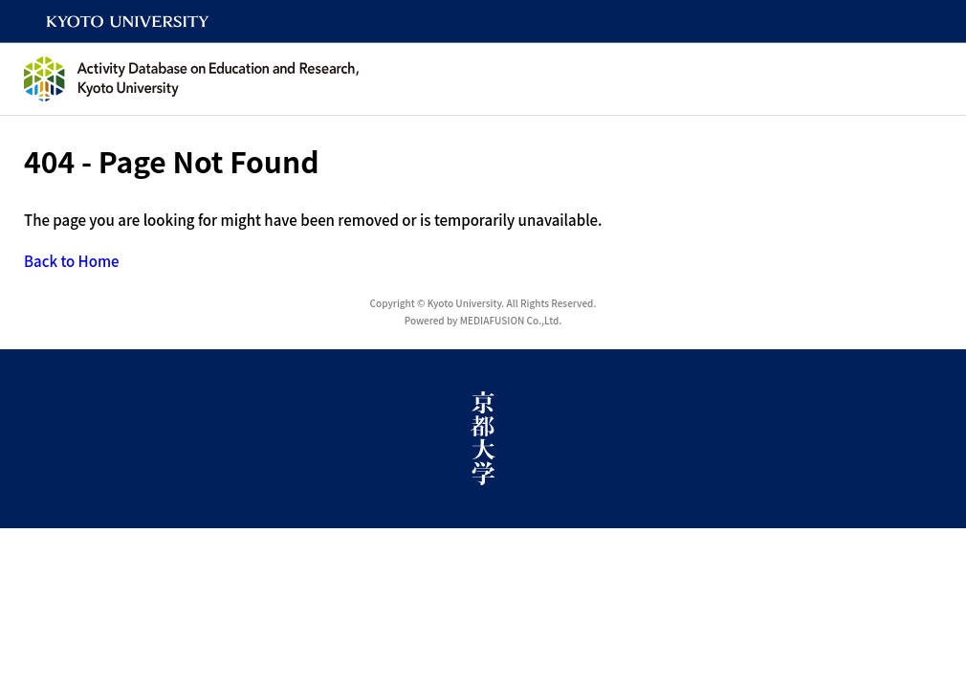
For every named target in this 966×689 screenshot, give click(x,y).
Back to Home (72, 261)
